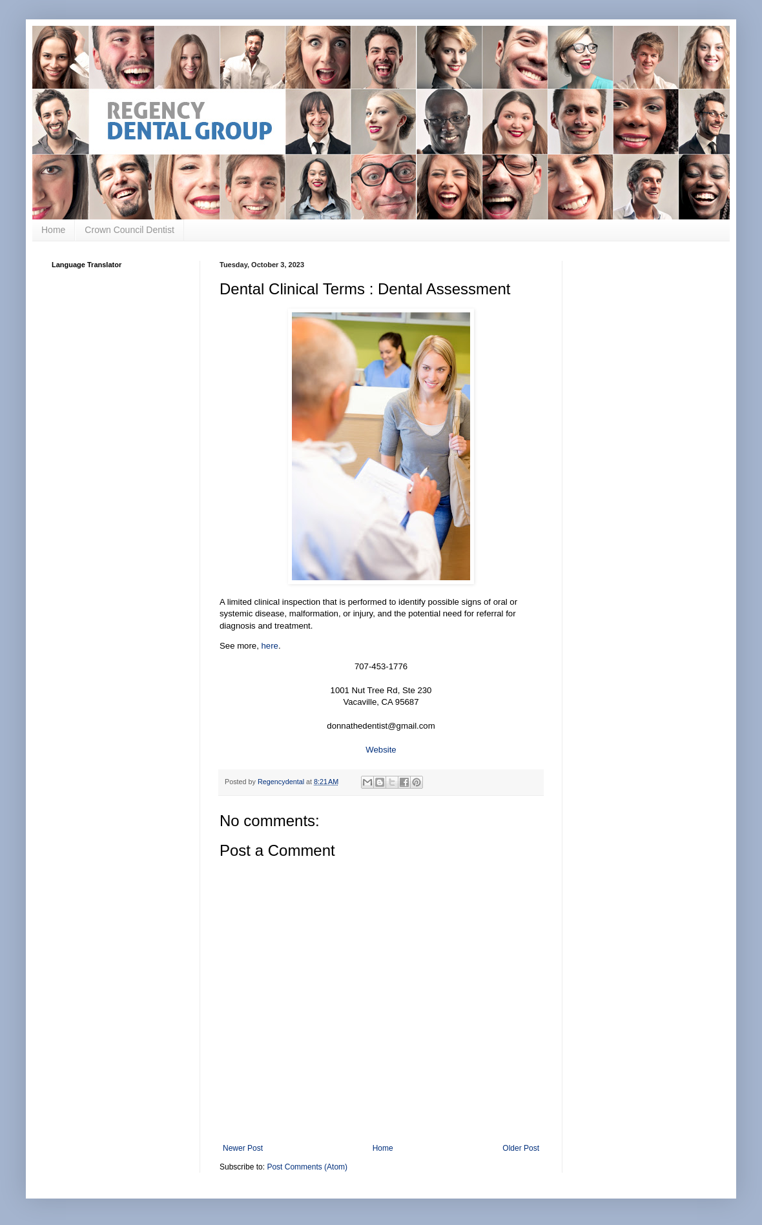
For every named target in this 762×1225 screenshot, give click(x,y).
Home (53, 230)
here (270, 646)
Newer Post (243, 1148)
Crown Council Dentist (129, 230)
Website (381, 749)
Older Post (520, 1148)
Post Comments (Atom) (307, 1166)
